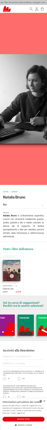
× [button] (44, 401)
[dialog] (23, 414)
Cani (6, 317)
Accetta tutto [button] (23, 419)
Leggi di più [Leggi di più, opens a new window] (21, 413)
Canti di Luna (8, 288)
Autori (5, 192)
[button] (23, 425)
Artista (15, 192)
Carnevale (28, 317)
